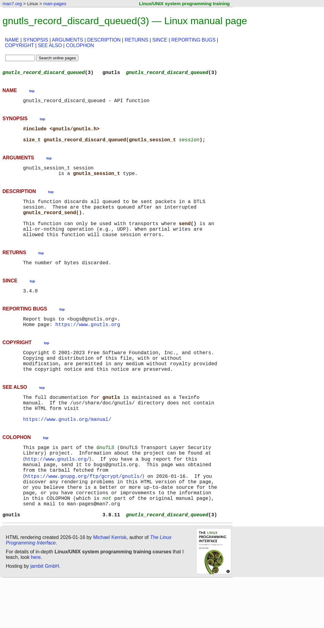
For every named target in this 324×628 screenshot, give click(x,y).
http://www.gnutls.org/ (58, 495)
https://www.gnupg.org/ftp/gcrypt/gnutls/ (85, 515)
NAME (12, 40)
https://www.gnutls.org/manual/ (67, 452)
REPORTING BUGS (193, 40)
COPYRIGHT (19, 45)
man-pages (54, 3)
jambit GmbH (44, 613)
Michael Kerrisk (109, 585)
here (36, 605)
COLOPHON (80, 45)
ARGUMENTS (67, 40)
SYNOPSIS (35, 40)
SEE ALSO (50, 45)
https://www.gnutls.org (87, 346)
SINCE (159, 40)
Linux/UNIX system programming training (184, 3)
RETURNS (136, 40)
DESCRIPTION (104, 40)
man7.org (12, 3)
